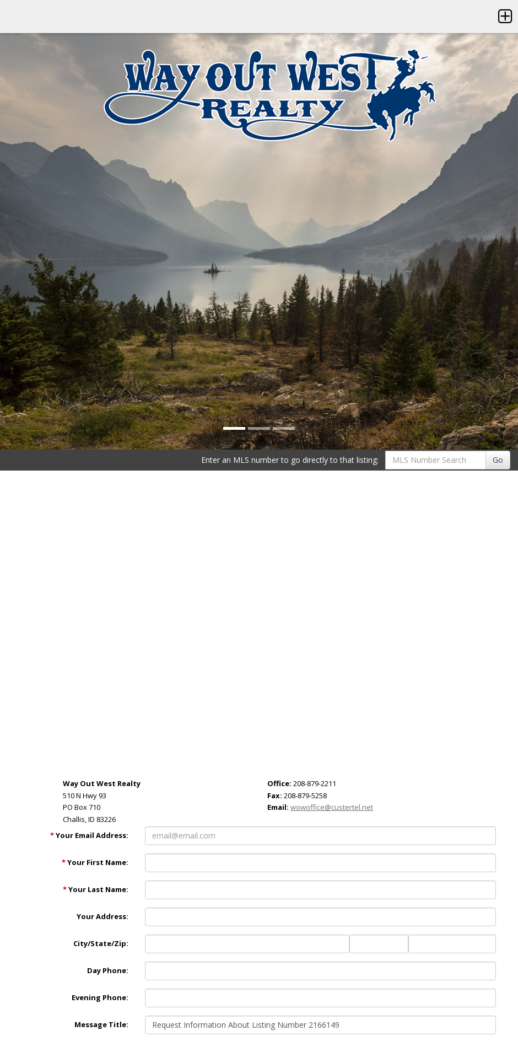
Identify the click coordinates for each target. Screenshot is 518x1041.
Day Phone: (107, 970)
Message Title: (101, 1024)
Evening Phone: (100, 997)
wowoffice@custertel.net (331, 807)
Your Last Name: (95, 889)
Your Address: (102, 916)
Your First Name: (95, 862)
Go (498, 460)
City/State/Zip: (100, 943)
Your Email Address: (89, 835)
